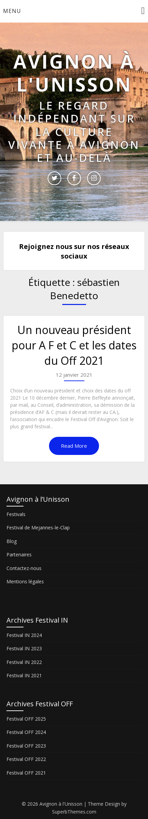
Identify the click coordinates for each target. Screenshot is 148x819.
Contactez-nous (24, 568)
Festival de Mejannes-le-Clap (38, 527)
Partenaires (19, 554)
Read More (74, 445)
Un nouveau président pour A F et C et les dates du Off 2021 (74, 345)
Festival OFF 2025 (26, 719)
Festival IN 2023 (24, 648)
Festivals (16, 514)
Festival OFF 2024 (26, 732)
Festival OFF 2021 (26, 772)
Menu (12, 11)
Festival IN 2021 (24, 675)
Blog (11, 541)
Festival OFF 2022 (26, 759)
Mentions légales (25, 581)
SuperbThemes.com (74, 811)
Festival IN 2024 (24, 635)
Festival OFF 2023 (26, 745)
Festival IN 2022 (24, 662)
